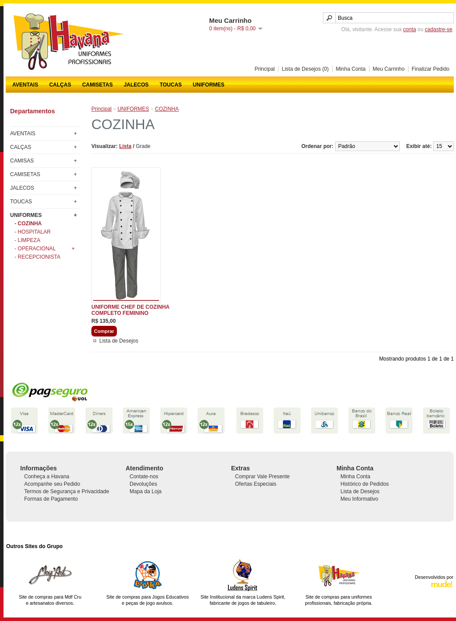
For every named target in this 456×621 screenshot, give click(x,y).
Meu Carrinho (389, 69)
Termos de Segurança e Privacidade (66, 491)
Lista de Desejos (118, 341)
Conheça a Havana (46, 476)
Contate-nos (144, 476)
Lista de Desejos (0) (305, 69)
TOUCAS (170, 85)
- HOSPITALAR (32, 232)
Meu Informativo (359, 499)
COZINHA (167, 109)
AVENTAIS (25, 85)
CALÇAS (60, 85)
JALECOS (136, 85)
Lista (125, 146)
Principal (264, 69)
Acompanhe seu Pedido (52, 484)
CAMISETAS (97, 85)
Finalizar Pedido (430, 69)
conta (409, 29)
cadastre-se (438, 29)
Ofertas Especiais (255, 484)
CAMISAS (22, 161)
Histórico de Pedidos (364, 484)
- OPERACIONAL (44, 249)
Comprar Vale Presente (262, 476)
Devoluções (143, 484)
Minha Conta (351, 69)
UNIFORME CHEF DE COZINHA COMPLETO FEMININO (130, 310)
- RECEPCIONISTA (37, 257)
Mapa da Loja (146, 491)
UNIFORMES (208, 85)
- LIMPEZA (27, 240)
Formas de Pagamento (51, 499)
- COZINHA (28, 223)
